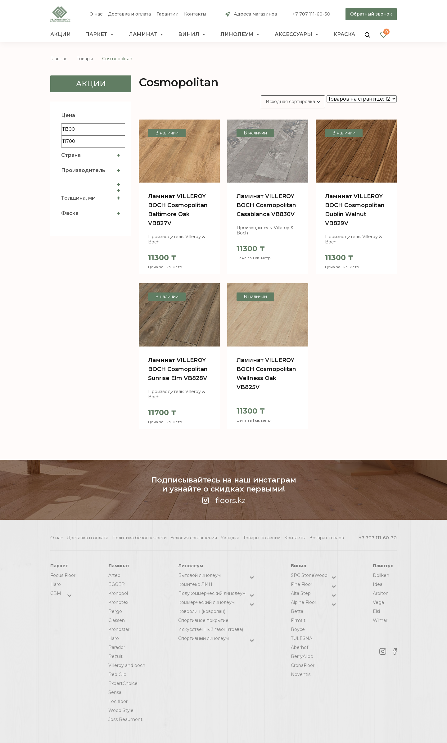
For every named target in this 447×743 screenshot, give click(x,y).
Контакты (195, 14)
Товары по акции (262, 538)
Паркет (99, 34)
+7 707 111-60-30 (311, 14)
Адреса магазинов (255, 14)
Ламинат (146, 34)
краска (344, 34)
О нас (95, 14)
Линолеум (240, 34)
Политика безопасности (139, 538)
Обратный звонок (371, 14)
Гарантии (167, 14)
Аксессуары (297, 34)
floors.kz (224, 500)
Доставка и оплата (129, 14)
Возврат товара (326, 538)
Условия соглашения (193, 538)
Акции (60, 34)
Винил (192, 34)
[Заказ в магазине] (293, 101)
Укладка (230, 538)
